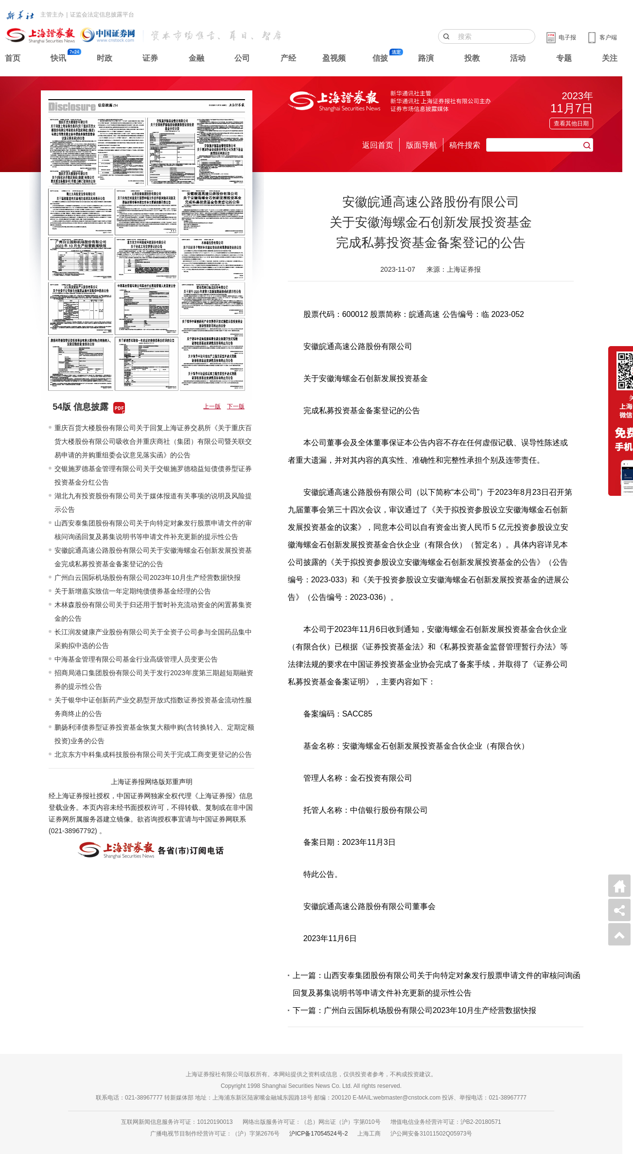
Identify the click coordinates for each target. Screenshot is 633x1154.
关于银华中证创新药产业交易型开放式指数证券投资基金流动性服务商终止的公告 (153, 706)
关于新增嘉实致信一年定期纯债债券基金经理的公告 (132, 591)
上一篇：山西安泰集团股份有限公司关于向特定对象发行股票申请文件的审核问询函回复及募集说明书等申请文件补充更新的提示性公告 (436, 984)
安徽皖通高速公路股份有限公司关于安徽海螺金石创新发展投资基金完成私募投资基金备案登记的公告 (153, 557)
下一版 (236, 406)
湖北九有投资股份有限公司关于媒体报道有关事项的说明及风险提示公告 (153, 502)
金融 (196, 58)
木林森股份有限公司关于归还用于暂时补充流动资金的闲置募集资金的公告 (153, 611)
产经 (288, 58)
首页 (12, 58)
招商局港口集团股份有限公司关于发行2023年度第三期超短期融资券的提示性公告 (153, 679)
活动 (518, 58)
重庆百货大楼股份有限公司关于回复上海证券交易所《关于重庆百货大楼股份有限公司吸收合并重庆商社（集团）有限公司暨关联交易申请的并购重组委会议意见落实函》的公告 (153, 441)
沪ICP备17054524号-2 (318, 1133)
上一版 (212, 406)
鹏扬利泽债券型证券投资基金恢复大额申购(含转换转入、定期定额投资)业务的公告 (154, 734)
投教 (472, 58)
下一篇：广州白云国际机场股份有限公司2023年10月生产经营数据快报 (414, 1010)
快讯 (58, 58)
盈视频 (334, 58)
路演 (426, 58)
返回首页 (377, 145)
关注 (609, 58)
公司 (242, 58)
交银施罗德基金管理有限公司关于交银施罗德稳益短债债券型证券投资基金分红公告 (153, 475)
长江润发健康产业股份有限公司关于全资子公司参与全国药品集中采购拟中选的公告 (153, 638)
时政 (104, 58)
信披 (380, 58)
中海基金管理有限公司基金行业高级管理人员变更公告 (136, 659)
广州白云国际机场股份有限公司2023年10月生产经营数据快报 (147, 577)
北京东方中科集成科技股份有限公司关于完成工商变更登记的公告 (153, 754)
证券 (150, 58)
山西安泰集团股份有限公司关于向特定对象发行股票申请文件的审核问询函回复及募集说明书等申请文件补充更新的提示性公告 (153, 530)
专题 (564, 58)
